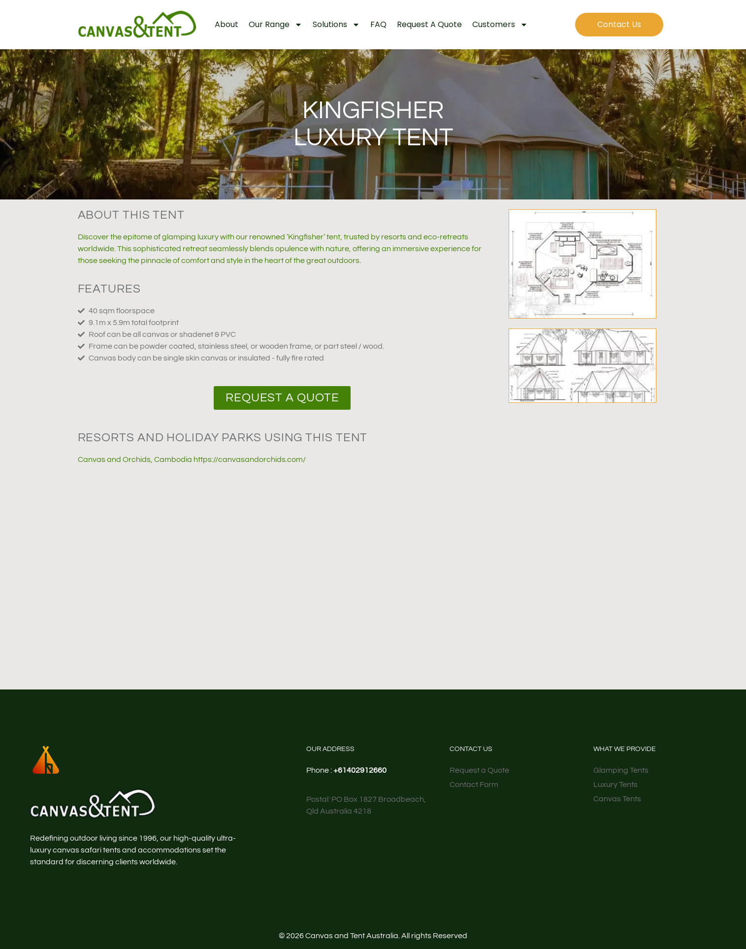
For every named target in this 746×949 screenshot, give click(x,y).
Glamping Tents (621, 770)
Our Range (275, 24)
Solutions (336, 24)
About (226, 24)
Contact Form (474, 784)
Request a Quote (429, 24)
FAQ (378, 24)
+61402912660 (360, 770)
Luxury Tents (615, 784)
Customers (500, 24)
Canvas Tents (617, 799)
